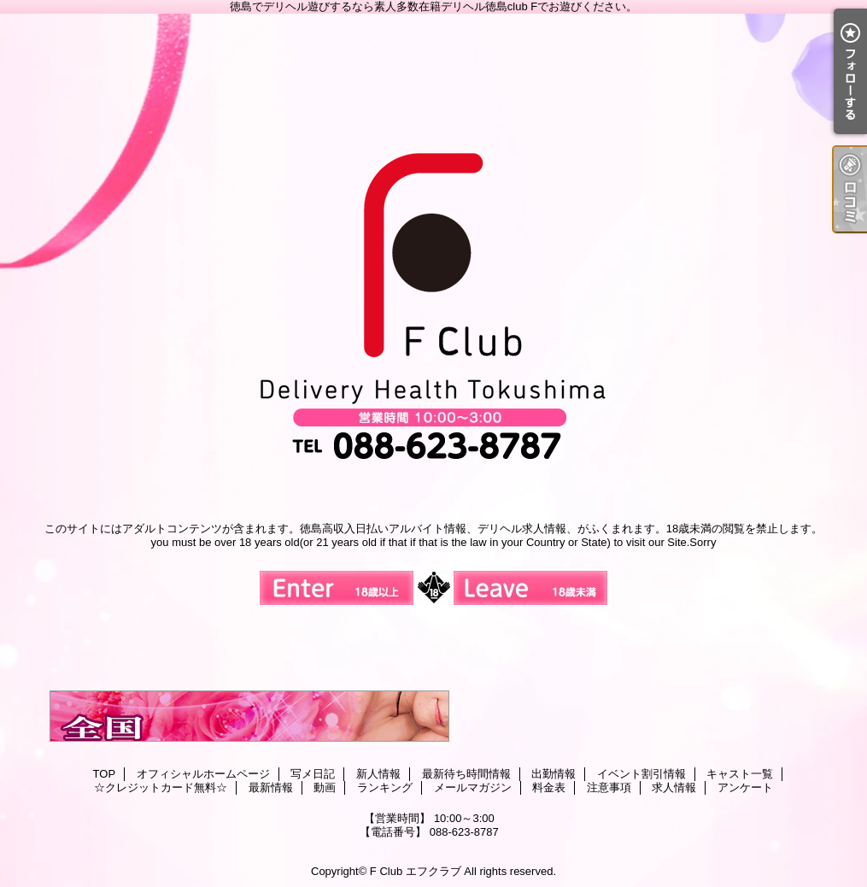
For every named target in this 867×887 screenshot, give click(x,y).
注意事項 (609, 787)
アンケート (745, 787)
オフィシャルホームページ (203, 773)
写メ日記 (312, 773)
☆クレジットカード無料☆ (160, 787)
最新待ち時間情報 (466, 773)
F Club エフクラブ (415, 871)
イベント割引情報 (641, 773)
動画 (324, 787)
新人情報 (378, 773)
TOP (104, 773)
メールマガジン (473, 787)
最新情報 (271, 787)
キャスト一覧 (739, 773)
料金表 (548, 787)
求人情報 (674, 787)
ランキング (385, 787)
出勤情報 (553, 773)
